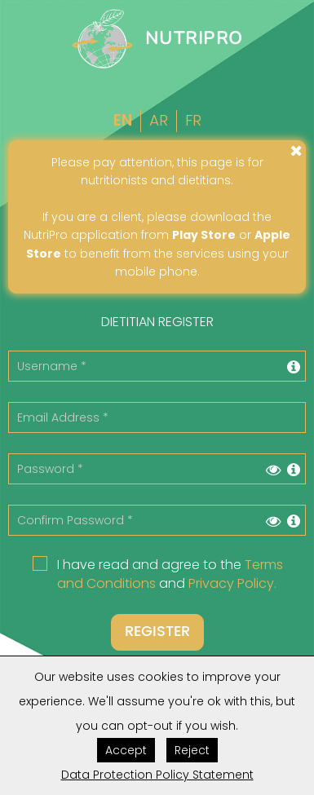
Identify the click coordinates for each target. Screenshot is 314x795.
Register (157, 631)
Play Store (204, 235)
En (122, 120)
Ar (158, 120)
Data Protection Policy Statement (157, 774)
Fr (193, 120)
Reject (192, 750)
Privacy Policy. (232, 583)
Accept (126, 750)
